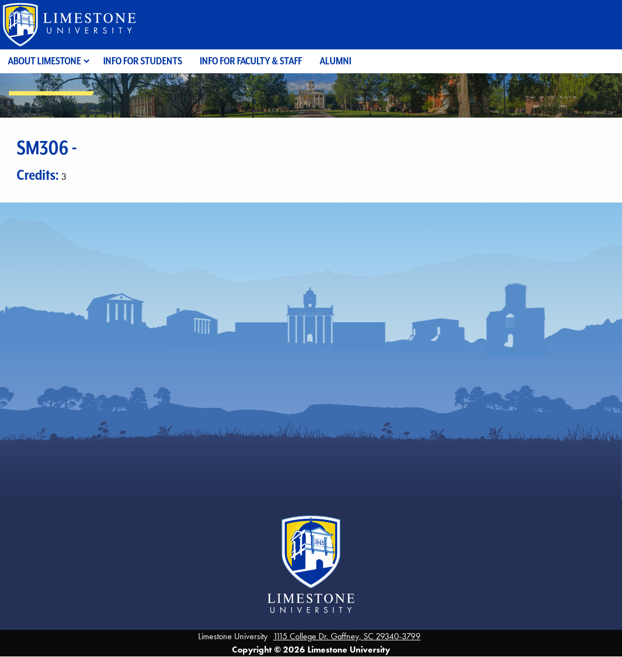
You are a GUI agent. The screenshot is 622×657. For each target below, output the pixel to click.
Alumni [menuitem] (335, 61)
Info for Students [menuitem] (142, 61)
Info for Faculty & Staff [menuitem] (251, 61)
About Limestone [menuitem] (44, 61)
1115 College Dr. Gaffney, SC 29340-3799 (347, 636)
